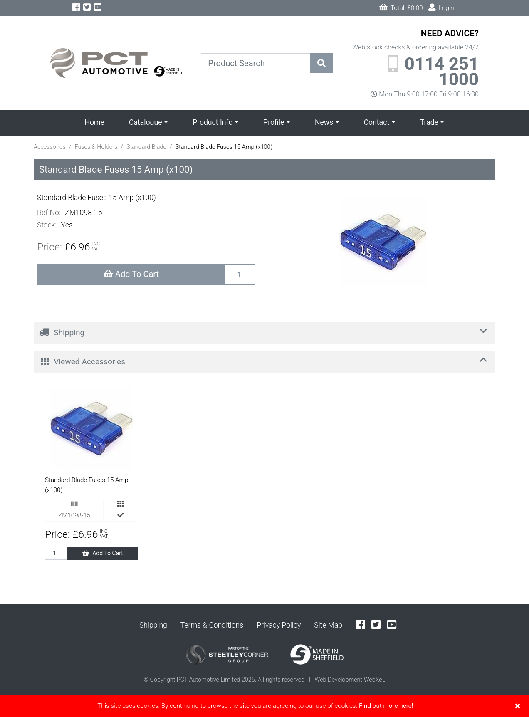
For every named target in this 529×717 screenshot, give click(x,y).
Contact (377, 122)
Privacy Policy (279, 625)
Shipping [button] (265, 332)
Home (94, 122)
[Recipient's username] (240, 274)
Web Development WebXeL (349, 679)
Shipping (153, 625)
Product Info (213, 122)
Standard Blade (146, 147)
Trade (429, 122)
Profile (273, 122)
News (324, 122)
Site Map (328, 625)
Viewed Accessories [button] (265, 360)
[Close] (518, 706)
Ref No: (48, 212)
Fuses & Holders (95, 147)
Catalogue (145, 122)
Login (441, 8)
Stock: (47, 225)
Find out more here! (386, 706)
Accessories (50, 147)
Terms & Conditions (211, 625)
